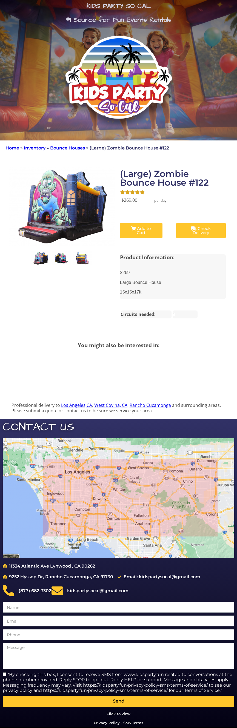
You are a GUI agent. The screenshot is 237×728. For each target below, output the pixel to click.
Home (12, 148)
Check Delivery (201, 230)
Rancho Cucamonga (150, 405)
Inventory (34, 148)
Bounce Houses (67, 148)
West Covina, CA (110, 405)
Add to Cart (141, 230)
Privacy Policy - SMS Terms (118, 723)
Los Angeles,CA (76, 405)
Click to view (118, 714)
